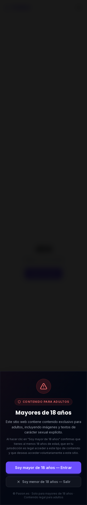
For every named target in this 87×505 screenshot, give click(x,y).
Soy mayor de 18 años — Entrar (43, 467)
